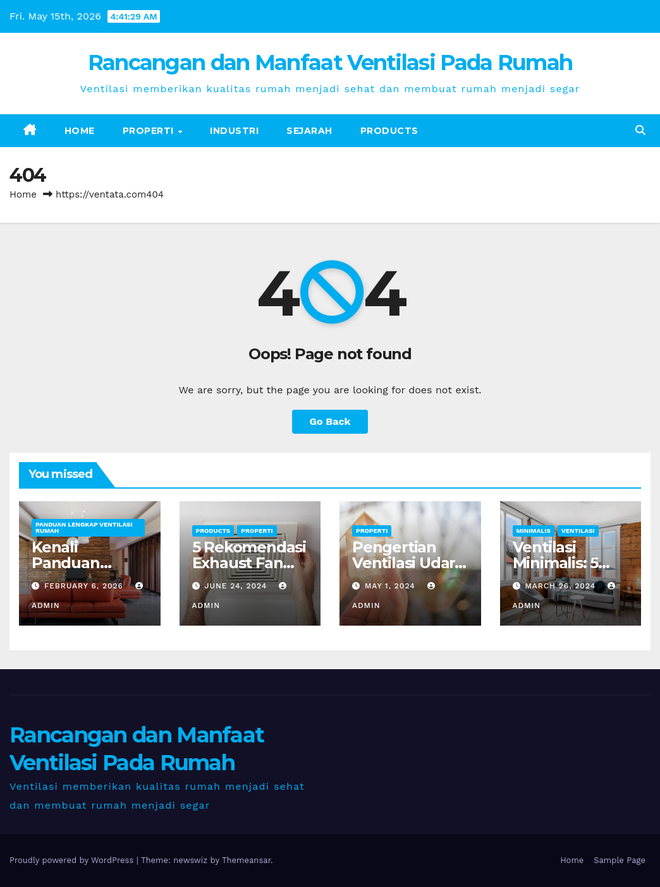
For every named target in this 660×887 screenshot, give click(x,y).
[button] (640, 130)
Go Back (330, 421)
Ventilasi (578, 530)
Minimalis (533, 530)
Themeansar (246, 860)
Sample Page (619, 860)
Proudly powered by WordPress (73, 860)
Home (79, 130)
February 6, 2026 (85, 585)
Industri (234, 130)
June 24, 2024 (237, 585)
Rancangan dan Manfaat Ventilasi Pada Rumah (330, 62)
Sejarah (309, 130)
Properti (150, 130)
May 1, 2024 (392, 585)
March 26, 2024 (562, 585)
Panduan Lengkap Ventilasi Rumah (84, 527)
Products (389, 130)
